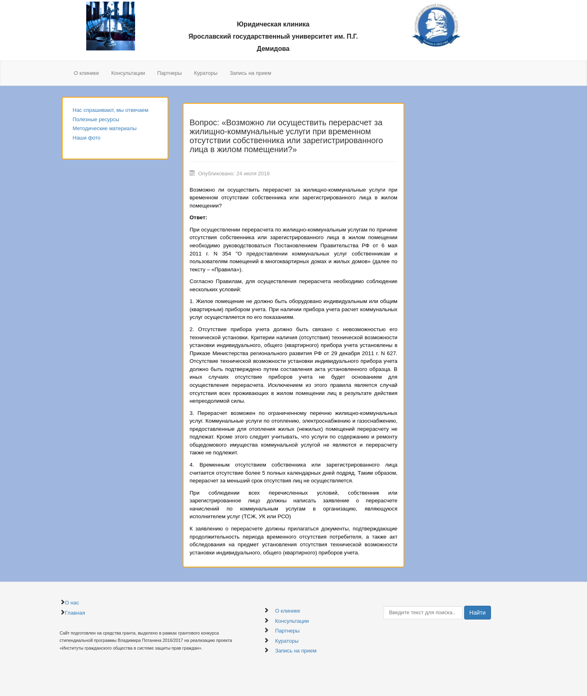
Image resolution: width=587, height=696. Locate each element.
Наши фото (87, 138)
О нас (72, 603)
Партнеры (169, 73)
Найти (477, 612)
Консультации (128, 73)
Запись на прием (250, 73)
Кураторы (206, 73)
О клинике (86, 73)
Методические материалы (105, 128)
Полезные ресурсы (96, 119)
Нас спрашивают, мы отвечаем (110, 110)
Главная (75, 613)
